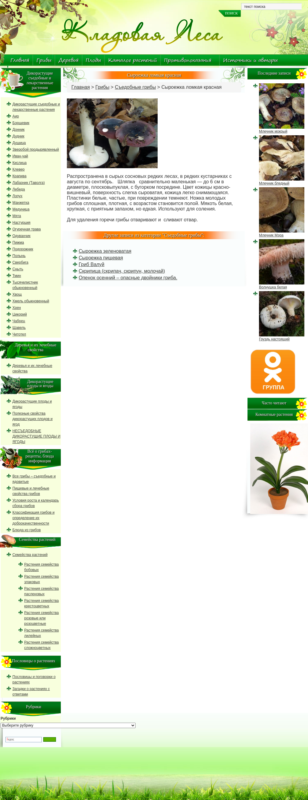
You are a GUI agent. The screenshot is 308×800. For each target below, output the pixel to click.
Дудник (18, 136)
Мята (16, 216)
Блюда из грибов (26, 530)
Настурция (21, 222)
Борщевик (20, 123)
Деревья (68, 60)
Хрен (16, 308)
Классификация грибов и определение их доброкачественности (33, 517)
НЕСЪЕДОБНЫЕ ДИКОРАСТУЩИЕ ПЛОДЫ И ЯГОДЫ (36, 436)
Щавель (19, 328)
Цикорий (19, 314)
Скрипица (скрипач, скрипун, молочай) (122, 271)
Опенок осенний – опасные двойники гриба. (128, 277)
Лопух (17, 196)
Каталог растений (132, 60)
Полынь (19, 256)
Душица (19, 143)
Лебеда (18, 189)
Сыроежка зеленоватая (105, 251)
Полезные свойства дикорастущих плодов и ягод (32, 418)
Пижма (18, 242)
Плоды (93, 60)
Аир (15, 116)
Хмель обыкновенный (30, 301)
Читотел (19, 334)
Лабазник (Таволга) (28, 183)
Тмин (16, 276)
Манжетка (20, 203)
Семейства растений (30, 555)
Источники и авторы (250, 60)
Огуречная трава (26, 229)
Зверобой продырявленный (35, 149)
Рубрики (8, 718)
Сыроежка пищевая (101, 257)
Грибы (43, 60)
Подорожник (22, 249)
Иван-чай (20, 156)
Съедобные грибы (135, 87)
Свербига (20, 262)
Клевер (18, 169)
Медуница (20, 209)
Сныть (17, 269)
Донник (18, 129)
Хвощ (17, 294)
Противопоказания (187, 60)
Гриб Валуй (91, 264)
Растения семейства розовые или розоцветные (41, 618)
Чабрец (18, 321)
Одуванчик (21, 236)
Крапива (19, 176)
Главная (19, 60)
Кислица (19, 163)
